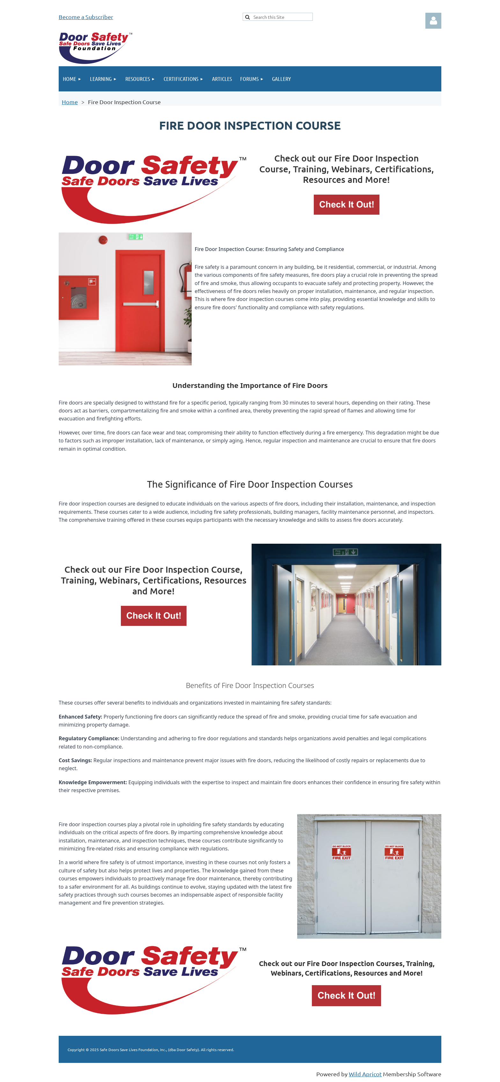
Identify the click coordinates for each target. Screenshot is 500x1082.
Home (70, 101)
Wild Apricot (365, 1074)
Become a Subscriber (86, 16)
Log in (433, 21)
